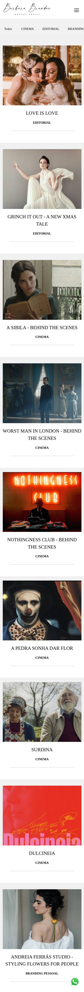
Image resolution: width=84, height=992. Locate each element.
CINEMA (27, 29)
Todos (8, 29)
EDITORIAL (50, 29)
